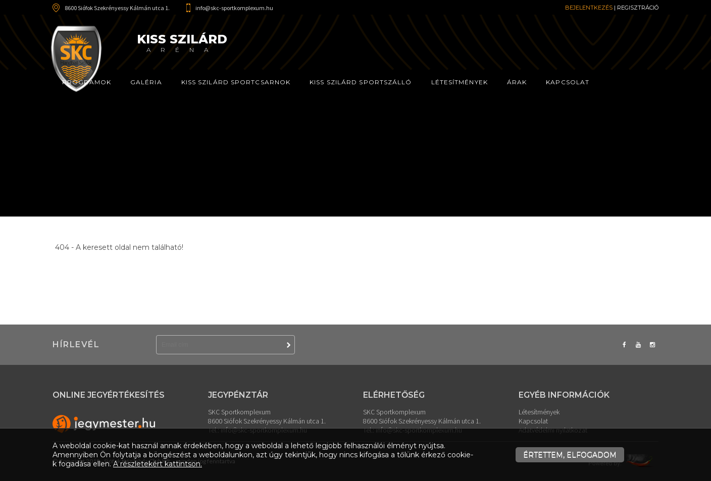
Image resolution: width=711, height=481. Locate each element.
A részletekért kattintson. (157, 463)
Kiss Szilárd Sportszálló (361, 82)
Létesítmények (459, 82)
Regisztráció (637, 7)
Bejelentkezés (589, 7)
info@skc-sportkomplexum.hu (234, 8)
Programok (86, 82)
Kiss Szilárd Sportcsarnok (236, 82)
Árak (517, 82)
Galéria (146, 82)
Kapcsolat (567, 82)
